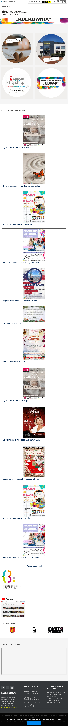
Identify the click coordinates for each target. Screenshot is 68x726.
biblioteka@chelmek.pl (9, 708)
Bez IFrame (34, 661)
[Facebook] (3, 687)
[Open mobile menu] (65, 12)
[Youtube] (12, 687)
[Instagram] (7, 687)
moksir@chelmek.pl (8, 1)
